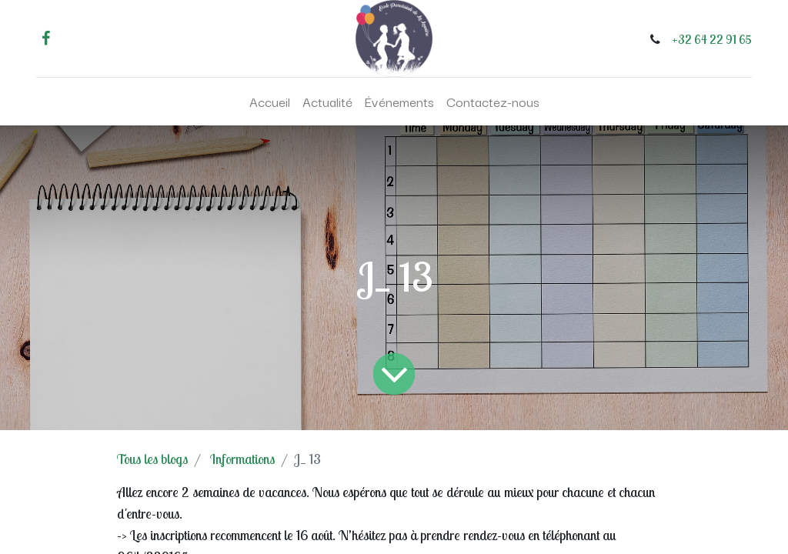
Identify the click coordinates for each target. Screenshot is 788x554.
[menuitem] (269, 101)
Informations (242, 459)
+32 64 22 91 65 (712, 39)
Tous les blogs (152, 459)
